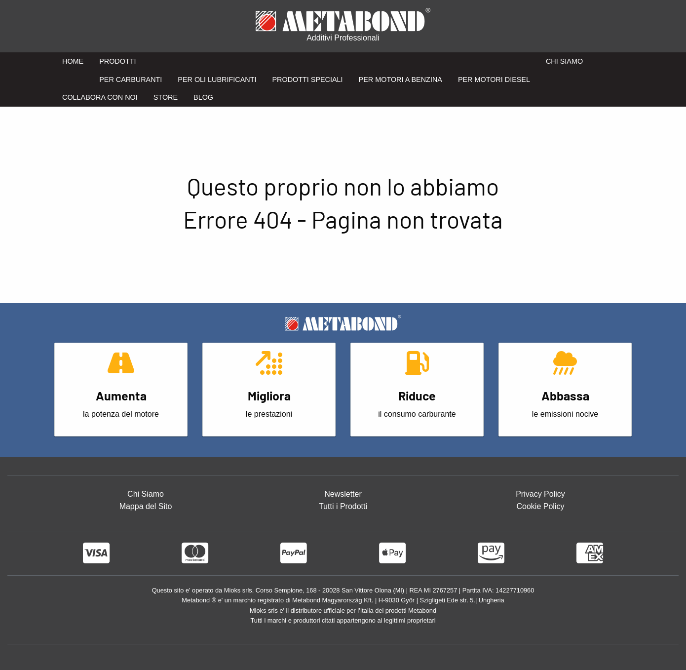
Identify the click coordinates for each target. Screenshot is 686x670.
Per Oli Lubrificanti (217, 79)
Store (165, 97)
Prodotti (117, 61)
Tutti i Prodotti (343, 506)
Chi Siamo (564, 61)
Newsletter (343, 494)
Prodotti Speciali (307, 79)
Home (72, 61)
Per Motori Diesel (494, 79)
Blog (203, 97)
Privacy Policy (540, 494)
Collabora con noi (100, 97)
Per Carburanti (130, 79)
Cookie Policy (540, 506)
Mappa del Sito (145, 506)
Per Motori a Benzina (400, 79)
